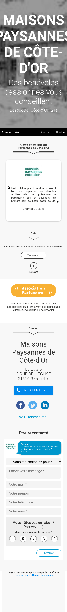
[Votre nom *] (33, 511)
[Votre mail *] (33, 484)
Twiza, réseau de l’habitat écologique (33, 575)
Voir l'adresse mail (33, 417)
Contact (61, 132)
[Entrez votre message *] (33, 473)
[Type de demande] (33, 461)
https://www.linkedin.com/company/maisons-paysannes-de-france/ (45, 405)
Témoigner (33, 255)
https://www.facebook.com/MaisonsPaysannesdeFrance (20, 405)
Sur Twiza (47, 132)
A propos (6, 132)
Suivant (33, 271)
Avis (17, 132)
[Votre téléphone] (33, 502)
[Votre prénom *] (33, 493)
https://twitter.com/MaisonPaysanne (32, 405)
